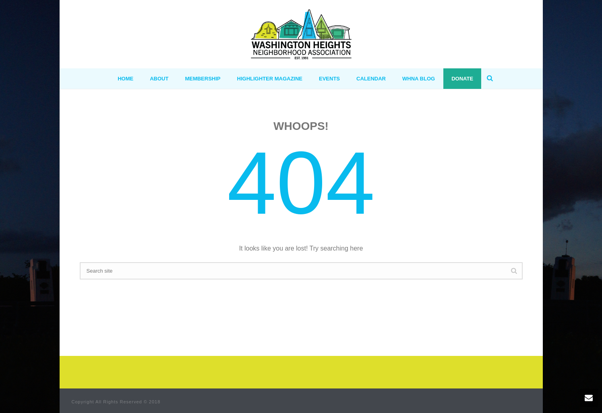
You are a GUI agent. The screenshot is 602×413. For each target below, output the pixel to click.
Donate (462, 79)
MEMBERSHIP (202, 79)
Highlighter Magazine (270, 79)
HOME (125, 79)
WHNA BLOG (418, 79)
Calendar (371, 79)
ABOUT (159, 79)
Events (329, 79)
